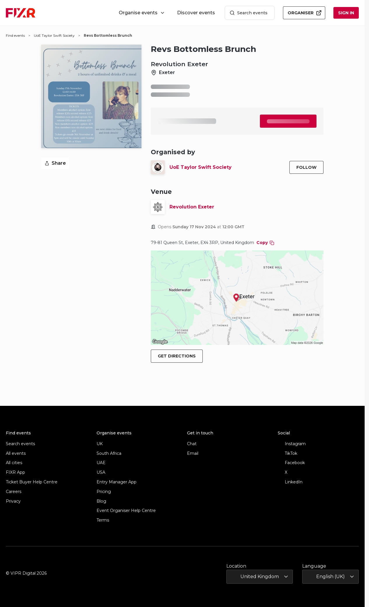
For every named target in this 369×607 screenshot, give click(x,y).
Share (55, 163)
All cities (14, 462)
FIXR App (15, 472)
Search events (248, 13)
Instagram (292, 443)
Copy (265, 242)
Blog (101, 501)
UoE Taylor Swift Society (200, 167)
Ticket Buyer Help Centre (31, 482)
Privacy (13, 501)
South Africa (109, 453)
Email (192, 453)
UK (100, 443)
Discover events (196, 12)
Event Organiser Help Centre (126, 510)
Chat (192, 443)
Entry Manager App (117, 482)
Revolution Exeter (191, 207)
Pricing (104, 491)
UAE (101, 462)
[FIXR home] (20, 12)
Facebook (291, 462)
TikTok (287, 453)
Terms (103, 520)
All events (16, 453)
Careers (13, 491)
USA (101, 472)
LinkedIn (290, 482)
